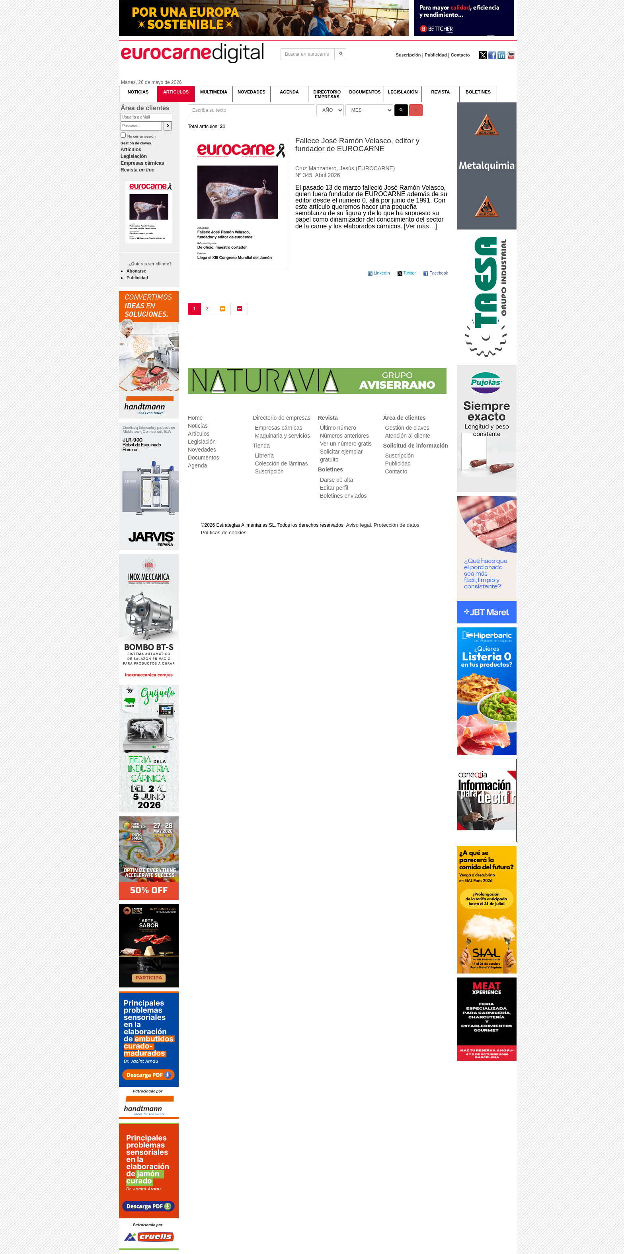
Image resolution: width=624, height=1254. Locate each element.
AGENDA (289, 92)
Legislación (134, 156)
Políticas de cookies (224, 532)
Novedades (202, 449)
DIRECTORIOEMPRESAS (327, 94)
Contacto (460, 55)
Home (195, 418)
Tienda (261, 445)
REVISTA (440, 92)
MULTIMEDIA (213, 92)
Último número (338, 427)
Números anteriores (344, 435)
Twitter (407, 273)
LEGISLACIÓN (402, 92)
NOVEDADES (251, 92)
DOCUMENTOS (364, 92)
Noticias (198, 426)
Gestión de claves (136, 143)
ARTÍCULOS (176, 92)
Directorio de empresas (282, 418)
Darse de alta (336, 480)
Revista (137, 170)
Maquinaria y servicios (282, 435)
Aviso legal (358, 525)
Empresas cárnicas (142, 163)
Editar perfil (334, 488)
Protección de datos (396, 525)
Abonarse (136, 271)
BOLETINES (478, 92)
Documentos (203, 457)
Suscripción (408, 55)
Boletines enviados (343, 496)
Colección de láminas (281, 463)
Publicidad (436, 55)
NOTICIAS (138, 92)
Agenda (197, 465)
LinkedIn (379, 273)
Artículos (131, 149)
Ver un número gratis (346, 443)
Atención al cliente (408, 435)
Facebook (435, 273)
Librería (264, 455)
